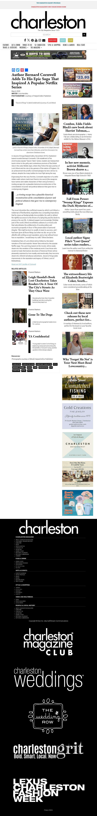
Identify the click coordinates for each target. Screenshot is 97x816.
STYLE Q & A (19, 589)
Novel (24, 370)
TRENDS (18, 587)
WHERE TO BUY (20, 551)
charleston (16, 364)
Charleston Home (28, 364)
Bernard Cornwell (19, 367)
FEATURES (6, 44)
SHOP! (63, 40)
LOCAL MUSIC (19, 603)
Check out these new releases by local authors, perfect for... (77, 316)
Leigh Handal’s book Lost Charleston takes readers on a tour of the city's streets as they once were (42, 284)
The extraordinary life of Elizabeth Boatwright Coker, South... (77, 277)
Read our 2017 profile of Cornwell (24, 264)
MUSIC (17, 576)
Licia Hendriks (23, 94)
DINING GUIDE (19, 561)
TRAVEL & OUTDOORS (10, 47)
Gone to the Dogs (40, 314)
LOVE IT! (18, 594)
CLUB (70, 40)
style (55, 364)
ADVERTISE (19, 549)
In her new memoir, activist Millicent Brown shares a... (77, 165)
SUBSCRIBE (52, 40)
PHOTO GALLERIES (21, 601)
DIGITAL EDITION (20, 546)
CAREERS (18, 556)
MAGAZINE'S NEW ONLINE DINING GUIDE (48, 7)
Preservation (43, 367)
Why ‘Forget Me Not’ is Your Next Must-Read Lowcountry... (78, 362)
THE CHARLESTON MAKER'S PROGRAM (48, 3)
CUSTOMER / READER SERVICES (24, 541)
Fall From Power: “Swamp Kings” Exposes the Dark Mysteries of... (77, 202)
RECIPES (18, 568)
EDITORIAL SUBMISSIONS (22, 554)
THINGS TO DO (27, 44)
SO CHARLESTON (39, 44)
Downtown (16, 370)
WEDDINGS (24, 47)
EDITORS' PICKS (20, 579)
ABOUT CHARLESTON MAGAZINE (24, 539)
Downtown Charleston (43, 364)
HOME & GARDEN (68, 44)
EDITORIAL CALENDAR (21, 552)
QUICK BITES (19, 564)
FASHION (18, 591)
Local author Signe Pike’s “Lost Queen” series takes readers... (77, 241)
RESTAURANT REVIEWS (22, 563)
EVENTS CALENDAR (21, 573)
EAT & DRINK (16, 44)
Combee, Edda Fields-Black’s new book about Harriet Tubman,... (78, 127)
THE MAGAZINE (36, 47)
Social (30, 370)
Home (35, 367)
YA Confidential (38, 336)
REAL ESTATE (81, 44)
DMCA (51, 810)
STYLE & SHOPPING (54, 44)
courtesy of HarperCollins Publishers (38, 96)
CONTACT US (19, 548)
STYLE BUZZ (19, 592)
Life (51, 367)
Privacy (46, 810)
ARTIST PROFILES (20, 574)
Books (29, 367)
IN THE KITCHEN (20, 566)
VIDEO (17, 599)
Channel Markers (34, 272)
